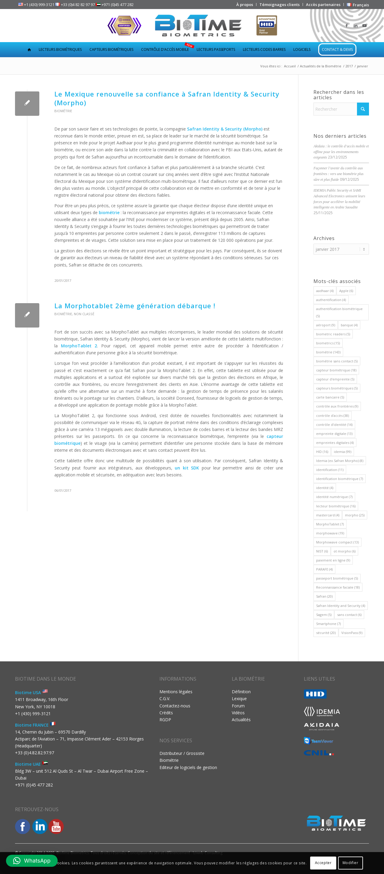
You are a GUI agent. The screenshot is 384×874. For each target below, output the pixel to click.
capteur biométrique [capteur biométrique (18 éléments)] (336, 370)
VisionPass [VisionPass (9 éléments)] (351, 632)
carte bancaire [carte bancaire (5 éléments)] (330, 397)
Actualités (241, 719)
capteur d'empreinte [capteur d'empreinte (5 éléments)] (335, 379)
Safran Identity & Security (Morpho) (224, 129)
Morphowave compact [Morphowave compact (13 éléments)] (337, 542)
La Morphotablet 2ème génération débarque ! (134, 305)
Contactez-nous (174, 706)
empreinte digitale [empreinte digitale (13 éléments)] (334, 433)
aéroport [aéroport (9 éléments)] (325, 325)
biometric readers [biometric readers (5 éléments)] (333, 334)
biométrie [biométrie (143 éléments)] (328, 352)
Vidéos (238, 713)
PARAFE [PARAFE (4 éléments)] (324, 569)
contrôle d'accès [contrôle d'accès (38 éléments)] (332, 415)
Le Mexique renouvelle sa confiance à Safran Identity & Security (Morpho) (167, 98)
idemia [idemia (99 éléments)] (342, 451)
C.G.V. (164, 698)
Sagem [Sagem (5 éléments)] (323, 614)
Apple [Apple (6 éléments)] (346, 290)
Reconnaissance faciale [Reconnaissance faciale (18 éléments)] (338, 587)
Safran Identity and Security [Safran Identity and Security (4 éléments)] (340, 605)
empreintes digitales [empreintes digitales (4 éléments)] (335, 442)
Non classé (84, 314)
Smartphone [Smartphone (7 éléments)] (328, 623)
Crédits (166, 713)
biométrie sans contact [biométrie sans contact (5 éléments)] (337, 361)
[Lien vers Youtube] (364, 25)
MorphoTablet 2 (79, 346)
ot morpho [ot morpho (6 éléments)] (344, 551)
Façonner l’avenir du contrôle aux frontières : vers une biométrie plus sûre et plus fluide (338, 174)
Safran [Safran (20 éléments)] (324, 596)
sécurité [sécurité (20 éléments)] (326, 632)
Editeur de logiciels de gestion (188, 767)
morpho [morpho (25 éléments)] (354, 515)
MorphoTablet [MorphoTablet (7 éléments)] (330, 524)
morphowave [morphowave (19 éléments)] (330, 533)
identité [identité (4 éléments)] (324, 487)
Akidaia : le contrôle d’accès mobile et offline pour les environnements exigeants (341, 152)
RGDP (165, 719)
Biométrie (63, 111)
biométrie (110, 212)
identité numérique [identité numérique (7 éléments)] (334, 496)
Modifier (350, 862)
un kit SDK (187, 468)
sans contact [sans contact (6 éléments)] (349, 614)
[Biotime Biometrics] (192, 25)
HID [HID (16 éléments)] (322, 451)
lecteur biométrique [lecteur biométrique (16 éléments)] (335, 506)
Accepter (323, 862)
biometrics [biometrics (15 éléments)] (328, 343)
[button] (32, 861)
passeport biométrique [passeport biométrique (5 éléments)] (337, 578)
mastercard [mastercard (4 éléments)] (327, 515)
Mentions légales (175, 691)
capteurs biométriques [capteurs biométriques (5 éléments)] (337, 388)
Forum (238, 706)
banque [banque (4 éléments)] (349, 325)
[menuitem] (244, 4)
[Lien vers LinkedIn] (355, 25)
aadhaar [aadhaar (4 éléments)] (325, 290)
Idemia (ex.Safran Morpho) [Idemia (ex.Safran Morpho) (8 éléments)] (339, 460)
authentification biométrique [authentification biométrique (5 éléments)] (339, 312)
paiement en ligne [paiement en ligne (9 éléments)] (333, 560)
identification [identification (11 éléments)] (329, 469)
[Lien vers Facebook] (346, 25)
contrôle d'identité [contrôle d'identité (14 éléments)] (334, 424)
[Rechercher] (341, 109)
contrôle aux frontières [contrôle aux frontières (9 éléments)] (337, 406)
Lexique (239, 698)
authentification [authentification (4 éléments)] (331, 299)
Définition (241, 691)
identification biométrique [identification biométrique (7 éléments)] (339, 478)
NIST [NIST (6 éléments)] (322, 551)
